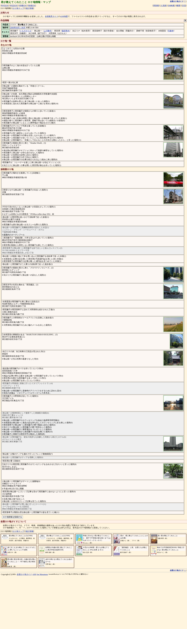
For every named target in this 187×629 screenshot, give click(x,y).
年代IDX (4, 6)
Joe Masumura (42, 623)
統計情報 (29, 8)
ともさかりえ (25, 31)
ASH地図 (64, 16)
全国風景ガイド (51, 16)
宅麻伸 (171, 31)
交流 (184, 6)
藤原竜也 (66, 31)
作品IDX (13, 6)
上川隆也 (47, 31)
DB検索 (171, 6)
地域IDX (31, 6)
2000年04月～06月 (17, 28)
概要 (178, 6)
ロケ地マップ (18, 8)
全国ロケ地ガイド (24, 623)
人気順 (163, 6)
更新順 (156, 6)
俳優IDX (22, 6)
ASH (34, 623)
